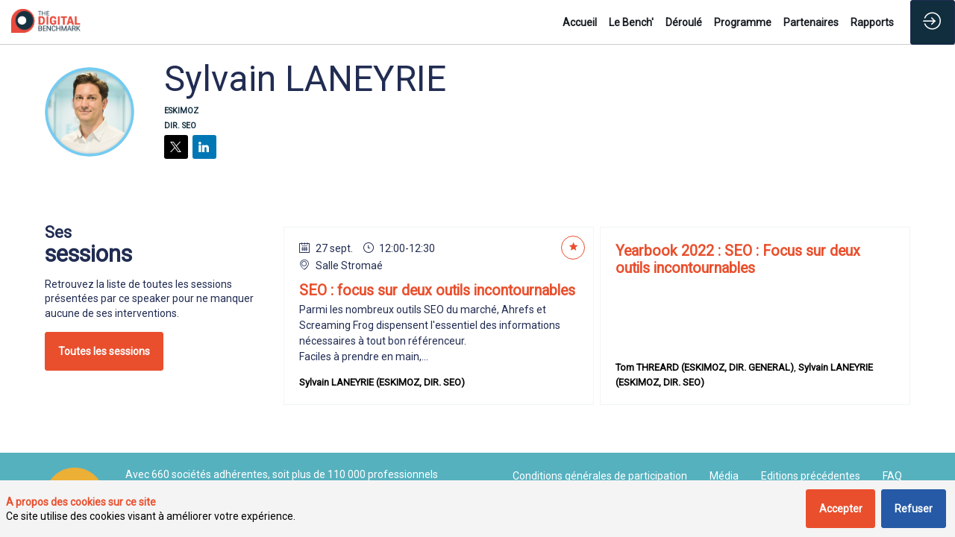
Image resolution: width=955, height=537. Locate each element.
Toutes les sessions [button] (104, 351)
